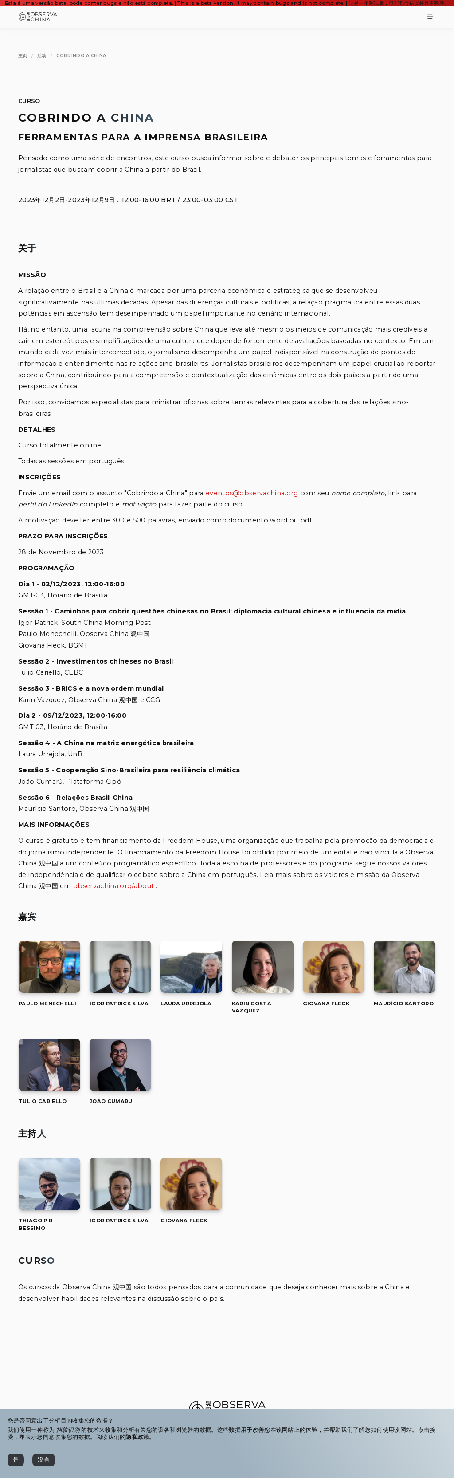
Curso (29, 101)
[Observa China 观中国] (38, 19)
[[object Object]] (47, 1003)
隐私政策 (137, 1437)
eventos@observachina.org (252, 493)
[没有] (43, 1460)
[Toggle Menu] (430, 17)
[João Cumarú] (120, 1088)
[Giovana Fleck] (333, 990)
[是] (16, 1460)
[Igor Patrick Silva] (120, 990)
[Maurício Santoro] (404, 990)
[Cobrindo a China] (81, 55)
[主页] (22, 55)
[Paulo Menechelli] (49, 990)
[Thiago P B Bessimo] (49, 1208)
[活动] (42, 55)
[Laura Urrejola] (191, 990)
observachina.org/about (113, 886)
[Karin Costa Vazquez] (263, 990)
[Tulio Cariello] (49, 1088)
